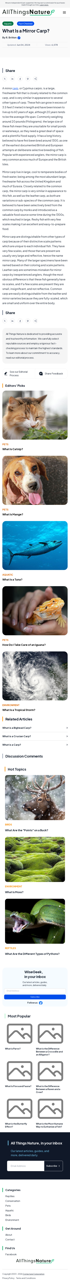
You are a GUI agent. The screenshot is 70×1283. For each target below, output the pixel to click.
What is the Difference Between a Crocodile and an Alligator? (49, 1051)
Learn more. (44, 5)
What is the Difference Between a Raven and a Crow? (48, 1089)
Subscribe (35, 997)
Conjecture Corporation (33, 1274)
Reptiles (10, 948)
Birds (8, 824)
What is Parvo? (13, 1048)
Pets (5, 444)
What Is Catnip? (12, 449)
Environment (11, 705)
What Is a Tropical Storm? (18, 710)
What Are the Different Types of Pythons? (32, 953)
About (8, 1234)
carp (15, 88)
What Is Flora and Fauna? (18, 1086)
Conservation (12, 1200)
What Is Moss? (14, 892)
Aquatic (7, 574)
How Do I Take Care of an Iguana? (24, 644)
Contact (10, 1239)
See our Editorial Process (16, 373)
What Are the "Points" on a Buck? (26, 830)
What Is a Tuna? (12, 579)
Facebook (11, 1254)
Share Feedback (50, 373)
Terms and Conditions (26, 1278)
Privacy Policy (8, 1278)
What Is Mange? (12, 514)
